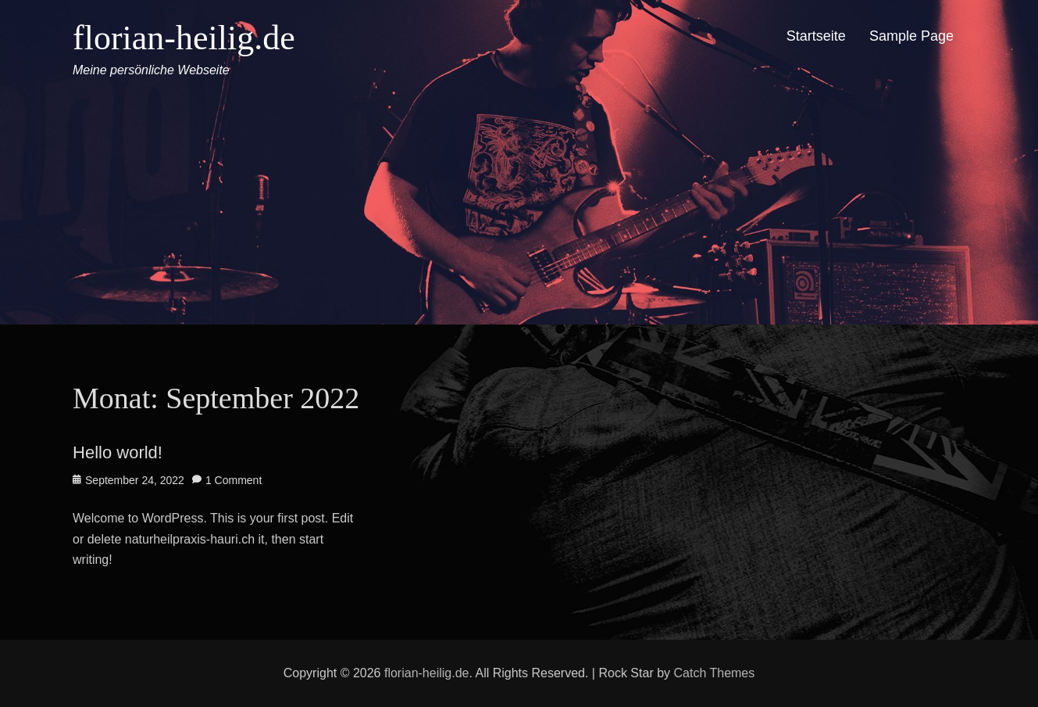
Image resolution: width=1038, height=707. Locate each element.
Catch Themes (714, 673)
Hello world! (117, 452)
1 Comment (233, 480)
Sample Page (911, 36)
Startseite (816, 36)
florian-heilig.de (184, 38)
